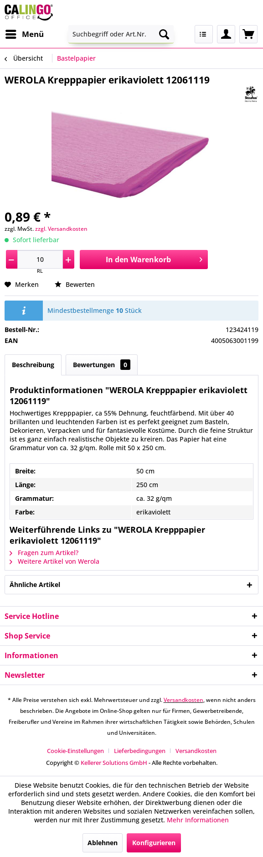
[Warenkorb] (248, 34)
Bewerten (75, 284)
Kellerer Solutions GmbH (114, 762)
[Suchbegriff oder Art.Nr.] (121, 34)
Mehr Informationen (198, 819)
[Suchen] (164, 34)
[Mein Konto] (226, 34)
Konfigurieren (153, 842)
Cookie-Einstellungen (75, 751)
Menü (24, 33)
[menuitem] (24, 34)
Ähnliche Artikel (35, 584)
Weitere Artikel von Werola (54, 561)
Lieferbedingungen (139, 751)
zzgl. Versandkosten (61, 229)
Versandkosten (183, 700)
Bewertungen (101, 364)
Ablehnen (103, 842)
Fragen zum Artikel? (44, 552)
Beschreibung (33, 364)
